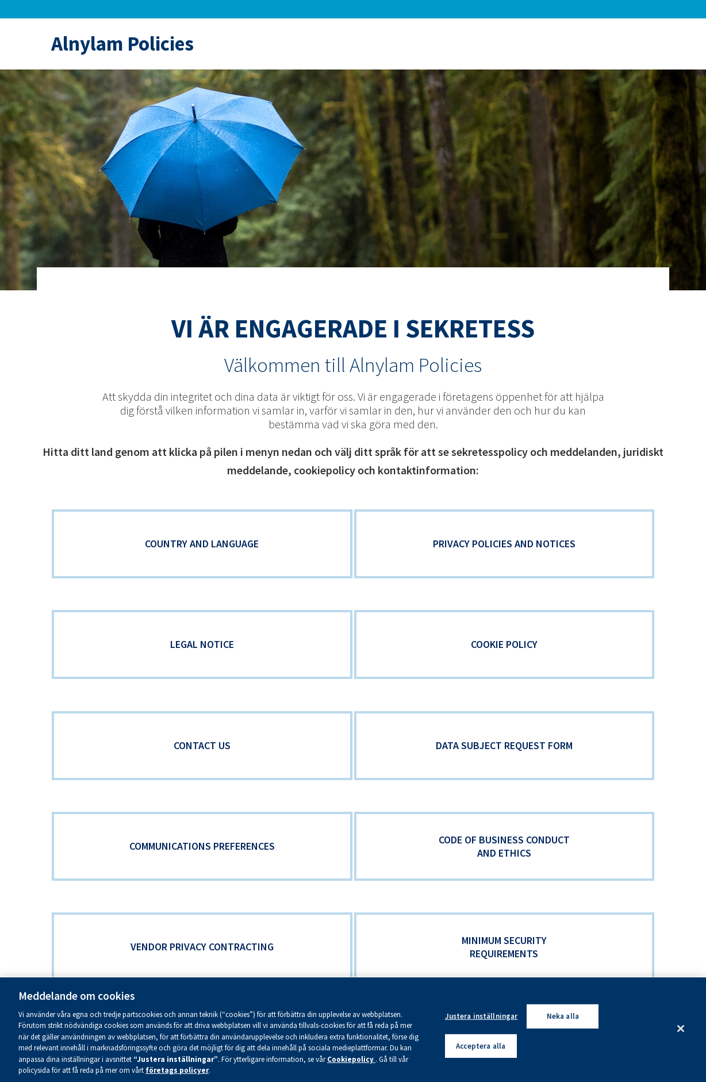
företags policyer (177, 1070)
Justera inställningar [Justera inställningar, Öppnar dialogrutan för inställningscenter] (481, 1016)
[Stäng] (680, 1028)
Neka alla (563, 1016)
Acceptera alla (480, 1045)
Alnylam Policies (122, 43)
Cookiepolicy (351, 1059)
